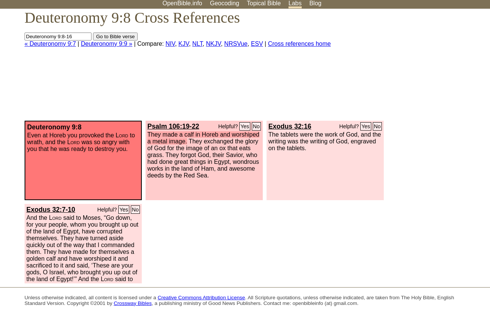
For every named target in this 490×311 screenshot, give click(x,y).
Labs (295, 3)
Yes (244, 126)
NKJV (213, 43)
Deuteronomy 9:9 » (106, 43)
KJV (183, 43)
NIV (170, 43)
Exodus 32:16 (289, 126)
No (256, 126)
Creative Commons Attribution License (201, 297)
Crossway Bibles (133, 303)
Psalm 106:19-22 (173, 126)
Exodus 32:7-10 (50, 209)
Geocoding (224, 3)
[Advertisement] (413, 68)
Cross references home (299, 43)
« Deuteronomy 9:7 (50, 43)
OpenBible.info (182, 3)
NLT (197, 43)
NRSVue (236, 43)
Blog (315, 3)
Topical (264, 3)
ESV (257, 43)
